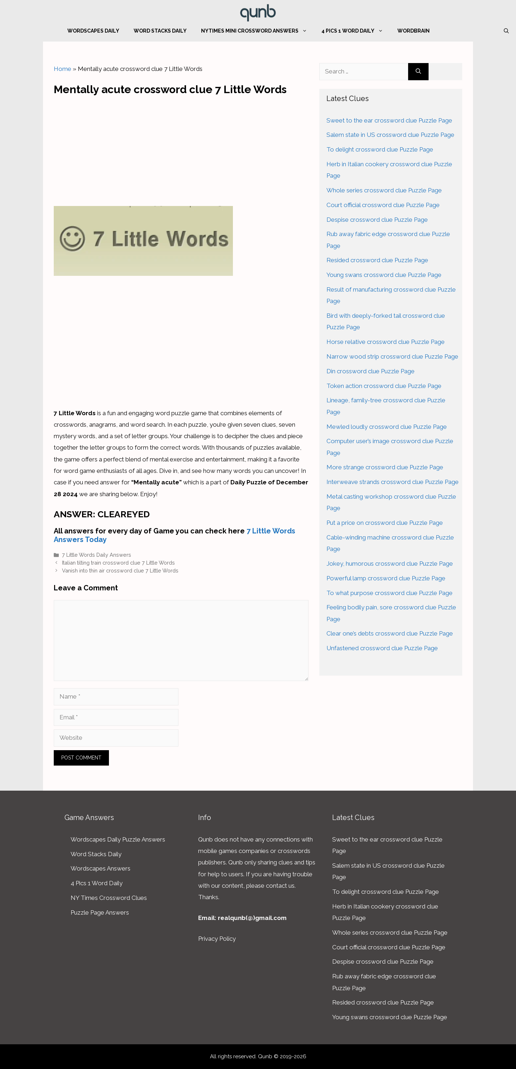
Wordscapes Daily (93, 31)
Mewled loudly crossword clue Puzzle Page (386, 426)
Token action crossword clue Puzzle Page (383, 385)
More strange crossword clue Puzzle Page (384, 467)
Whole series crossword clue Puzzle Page (384, 190)
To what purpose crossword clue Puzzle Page (389, 592)
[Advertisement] (181, 149)
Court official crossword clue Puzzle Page (383, 204)
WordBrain (413, 31)
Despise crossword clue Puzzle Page (377, 219)
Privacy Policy (217, 938)
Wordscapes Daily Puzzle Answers (118, 839)
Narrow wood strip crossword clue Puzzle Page (392, 356)
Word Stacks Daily (160, 31)
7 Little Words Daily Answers (96, 555)
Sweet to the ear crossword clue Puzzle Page (389, 120)
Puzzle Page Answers (100, 912)
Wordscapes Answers (100, 868)
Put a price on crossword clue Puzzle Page (384, 522)
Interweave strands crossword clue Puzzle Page (392, 481)
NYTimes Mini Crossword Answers (257, 31)
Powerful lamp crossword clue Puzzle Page (385, 578)
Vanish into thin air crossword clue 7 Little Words (120, 570)
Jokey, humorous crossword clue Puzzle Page (389, 563)
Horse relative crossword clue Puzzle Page (385, 341)
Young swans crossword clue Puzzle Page (383, 274)
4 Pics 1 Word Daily (355, 31)
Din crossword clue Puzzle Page (370, 371)
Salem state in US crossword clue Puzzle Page (390, 134)
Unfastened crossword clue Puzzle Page (382, 648)
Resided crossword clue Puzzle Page (377, 260)
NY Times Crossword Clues (109, 897)
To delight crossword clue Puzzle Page (379, 149)
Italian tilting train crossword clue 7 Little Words (118, 563)
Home (62, 68)
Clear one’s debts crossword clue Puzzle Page (389, 633)
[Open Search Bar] (506, 31)
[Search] (418, 71)
